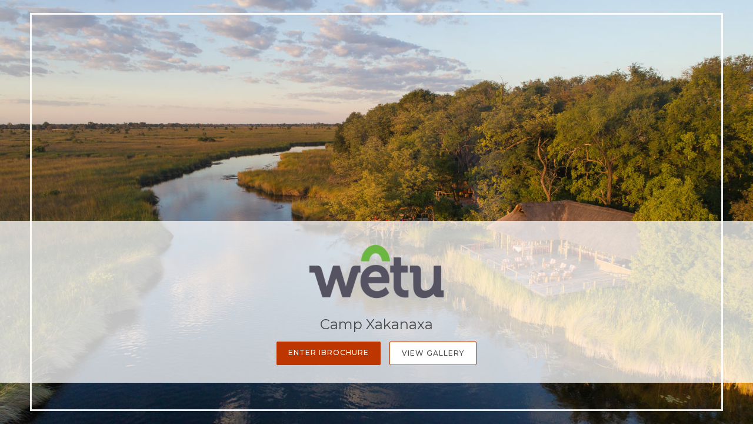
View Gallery (433, 353)
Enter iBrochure (328, 352)
